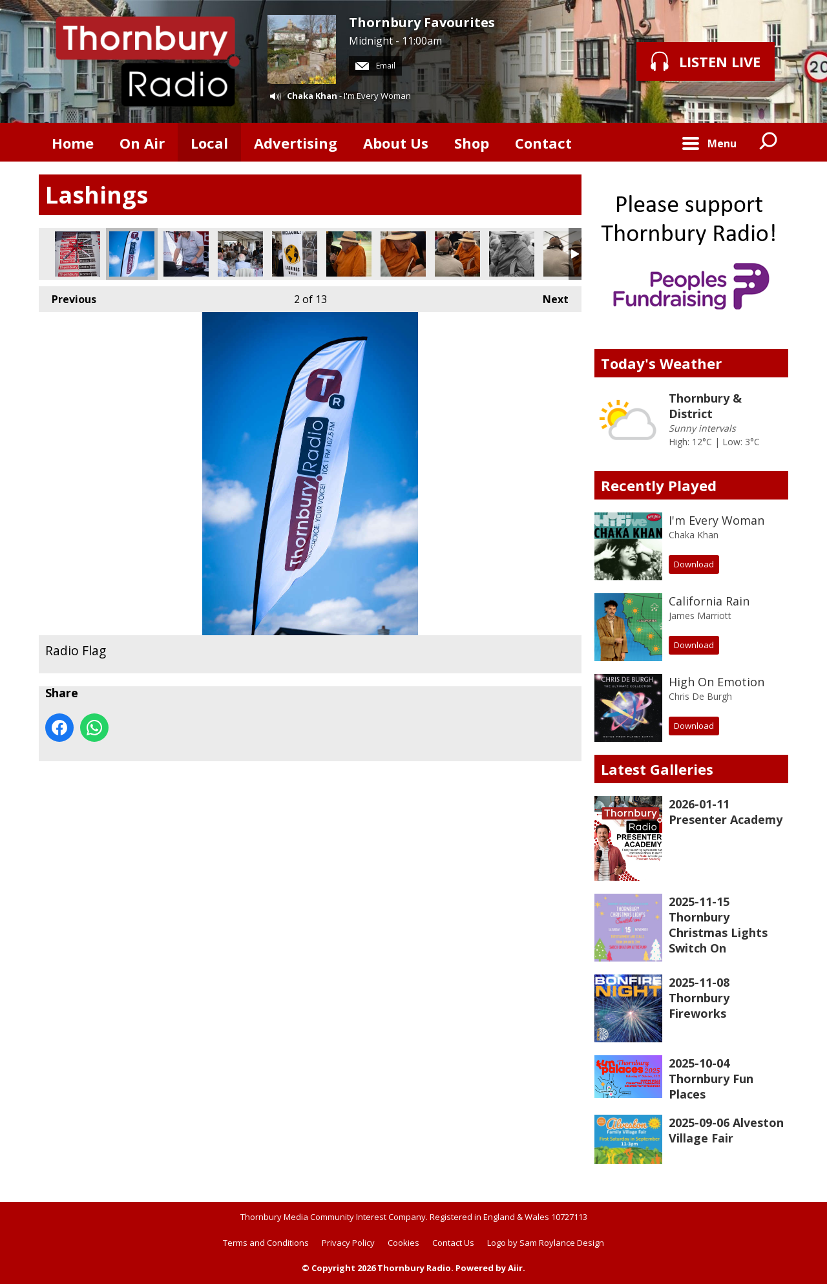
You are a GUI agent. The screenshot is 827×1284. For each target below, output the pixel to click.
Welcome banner (294, 254)
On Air (142, 143)
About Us (395, 143)
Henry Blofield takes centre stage (349, 254)
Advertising (295, 143)
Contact (543, 143)
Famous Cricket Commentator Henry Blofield (511, 254)
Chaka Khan (312, 95)
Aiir (515, 1268)
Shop (471, 143)
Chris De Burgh (700, 696)
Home (73, 143)
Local (209, 143)
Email (375, 65)
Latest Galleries (657, 769)
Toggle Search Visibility (768, 142)
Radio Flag (131, 254)
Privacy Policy (348, 1242)
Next (549, 296)
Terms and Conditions (266, 1242)
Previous (67, 296)
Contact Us (453, 1242)
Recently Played (659, 485)
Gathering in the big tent (240, 254)
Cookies (403, 1242)
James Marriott (700, 615)
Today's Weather (661, 363)
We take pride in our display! (77, 254)
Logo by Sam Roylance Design (545, 1242)
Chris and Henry (566, 254)
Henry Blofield (403, 254)
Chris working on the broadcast (186, 254)
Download (694, 564)
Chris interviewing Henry (457, 254)
